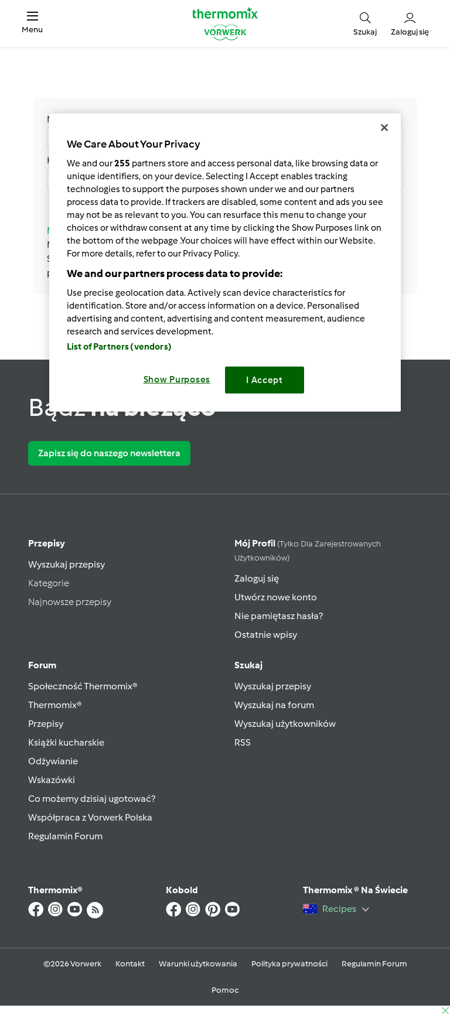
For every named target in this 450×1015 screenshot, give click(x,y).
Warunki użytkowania (198, 964)
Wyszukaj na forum (274, 704)
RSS (242, 742)
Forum (42, 665)
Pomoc (225, 990)
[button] (32, 23)
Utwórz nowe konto (275, 597)
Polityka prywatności (289, 964)
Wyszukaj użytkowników (285, 723)
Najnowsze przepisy (69, 601)
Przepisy (46, 543)
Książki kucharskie (66, 742)
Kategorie (48, 583)
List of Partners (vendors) (119, 346)
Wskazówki (51, 779)
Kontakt (130, 964)
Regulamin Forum (65, 836)
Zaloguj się (256, 578)
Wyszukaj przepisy (66, 564)
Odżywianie (53, 761)
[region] (225, 263)
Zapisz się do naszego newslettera (109, 453)
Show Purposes (177, 379)
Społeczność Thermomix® (83, 686)
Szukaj (248, 665)
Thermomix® (55, 704)
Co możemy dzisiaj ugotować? (91, 798)
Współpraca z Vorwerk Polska (90, 817)
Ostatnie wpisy (265, 634)
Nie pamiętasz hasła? (278, 615)
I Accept (264, 380)
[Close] (384, 128)
